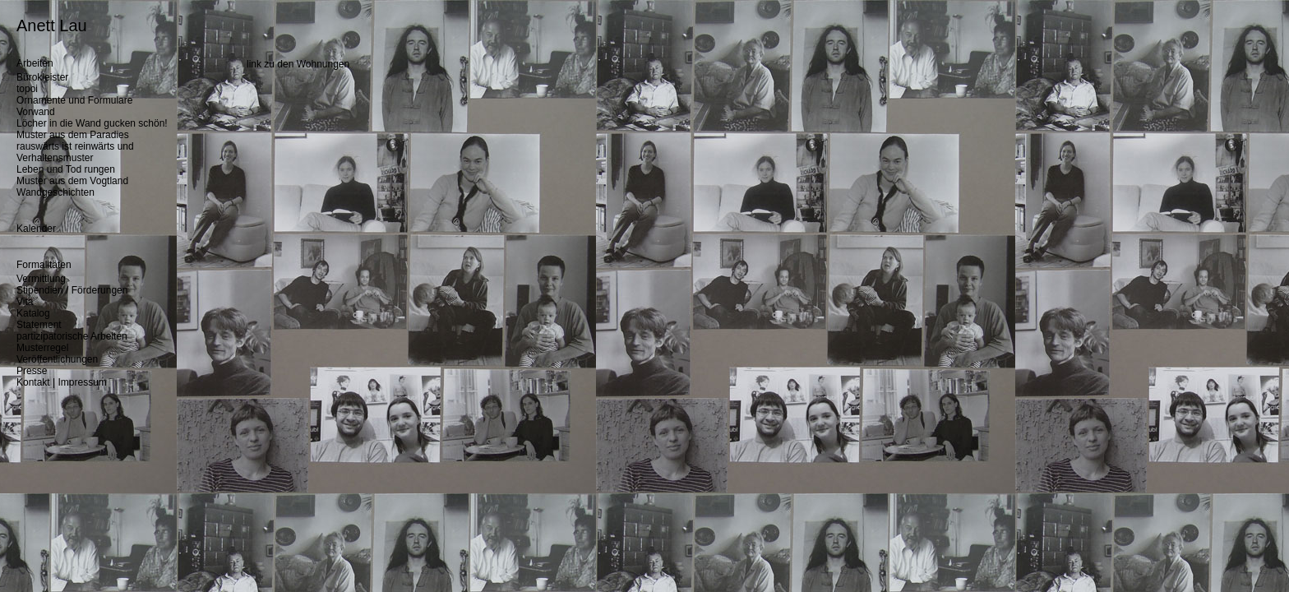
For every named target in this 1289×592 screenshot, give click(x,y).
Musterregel (42, 348)
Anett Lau (51, 25)
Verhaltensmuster (54, 158)
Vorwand (35, 112)
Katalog (33, 313)
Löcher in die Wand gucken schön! (92, 123)
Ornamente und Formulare (74, 100)
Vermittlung (41, 278)
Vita (24, 302)
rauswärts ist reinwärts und (75, 146)
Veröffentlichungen (57, 359)
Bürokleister (42, 77)
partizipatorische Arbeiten (71, 336)
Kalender (36, 228)
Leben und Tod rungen (65, 169)
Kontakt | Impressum (61, 382)
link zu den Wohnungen (298, 64)
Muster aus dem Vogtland (72, 181)
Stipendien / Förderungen (71, 290)
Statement (39, 325)
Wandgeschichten (55, 192)
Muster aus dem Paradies (72, 135)
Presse (31, 371)
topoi (27, 89)
